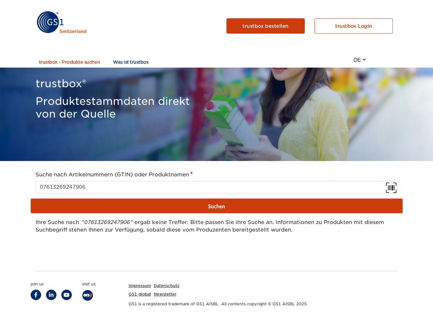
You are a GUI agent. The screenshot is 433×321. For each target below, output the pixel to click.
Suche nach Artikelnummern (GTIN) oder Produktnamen (112, 174)
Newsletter (165, 294)
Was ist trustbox (131, 62)
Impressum (140, 285)
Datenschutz (166, 285)
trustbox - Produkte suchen (69, 62)
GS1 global (140, 294)
